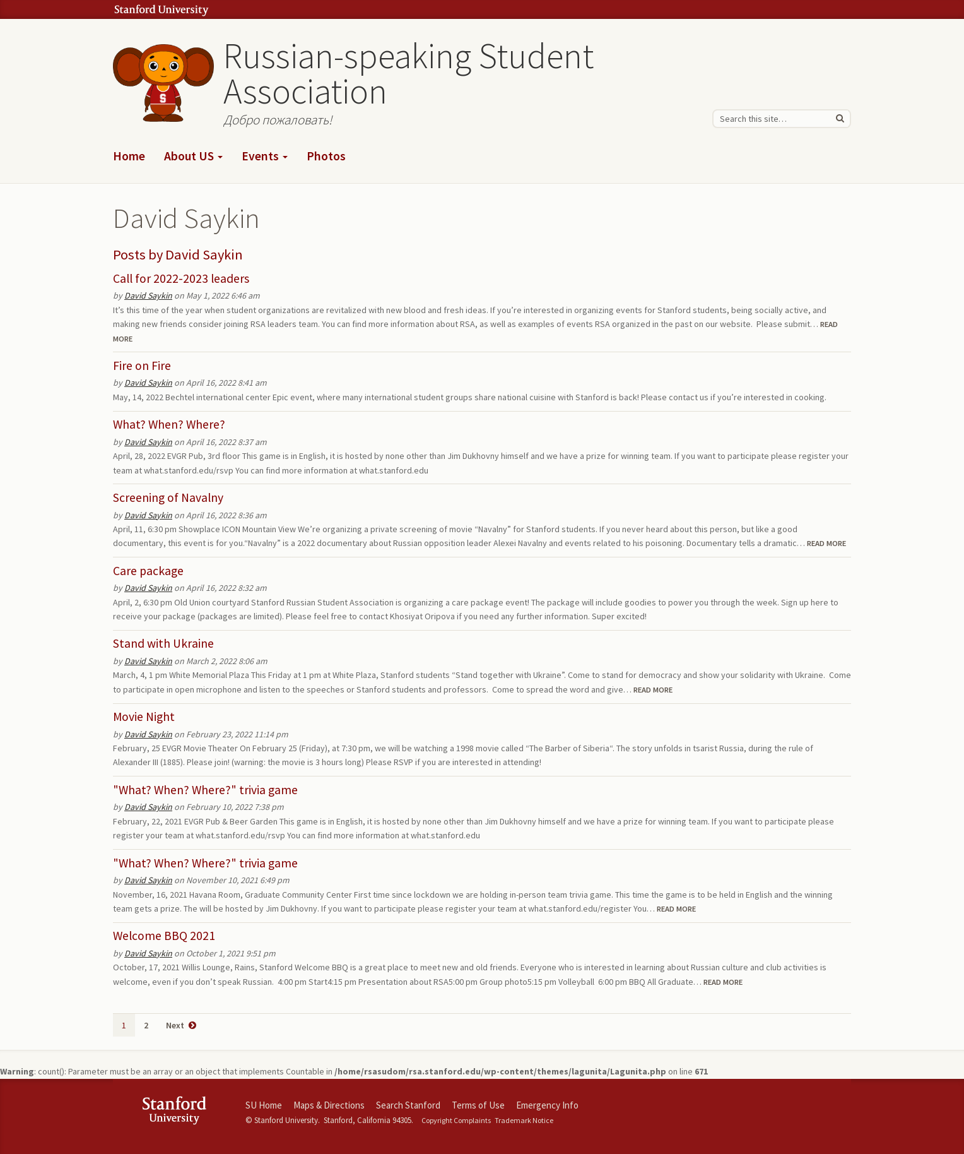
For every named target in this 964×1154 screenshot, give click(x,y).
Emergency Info (547, 1105)
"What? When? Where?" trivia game (205, 789)
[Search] (840, 118)
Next (181, 1025)
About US (193, 156)
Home (129, 156)
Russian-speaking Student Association (408, 73)
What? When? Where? (169, 424)
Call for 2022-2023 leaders (181, 278)
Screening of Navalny (168, 497)
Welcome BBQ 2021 (164, 935)
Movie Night (144, 716)
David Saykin (204, 254)
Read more (826, 543)
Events (265, 156)
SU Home (263, 1105)
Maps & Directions (329, 1105)
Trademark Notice (524, 1120)
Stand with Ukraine (163, 643)
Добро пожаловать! (277, 119)
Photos (326, 156)
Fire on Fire (142, 365)
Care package (148, 570)
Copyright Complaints (456, 1120)
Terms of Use (478, 1105)
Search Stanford (408, 1105)
